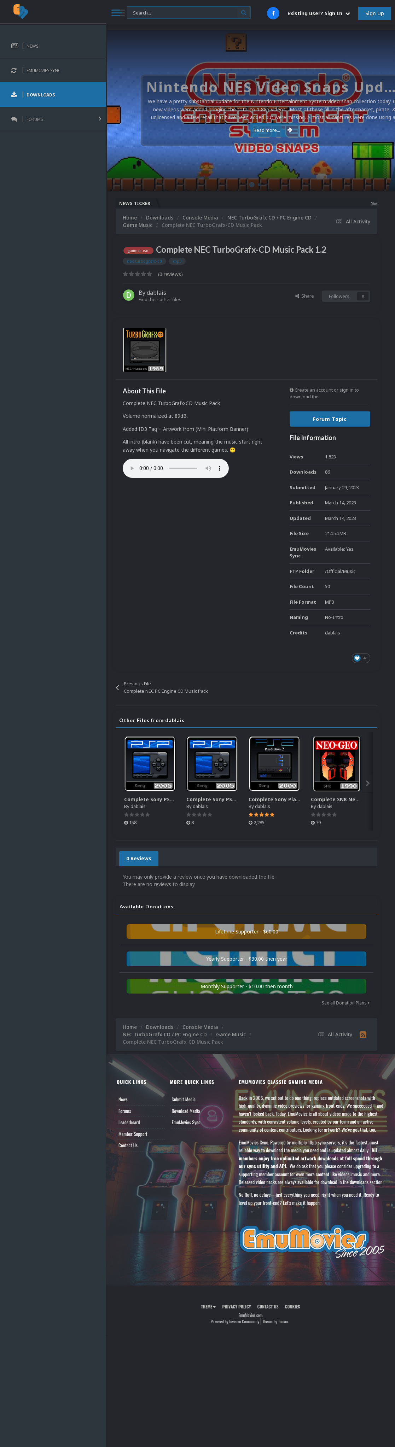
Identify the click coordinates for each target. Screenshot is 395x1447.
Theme (208, 1307)
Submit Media (184, 1099)
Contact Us (128, 1145)
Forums (124, 1110)
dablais (156, 293)
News (123, 1099)
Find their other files (160, 299)
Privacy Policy (236, 1307)
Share (304, 296)
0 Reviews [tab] (138, 858)
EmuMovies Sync (186, 1122)
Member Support (132, 1133)
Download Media (186, 1110)
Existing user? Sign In (318, 13)
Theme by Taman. (275, 1321)
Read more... (249, 130)
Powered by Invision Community (235, 1321)
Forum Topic (330, 419)
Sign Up (374, 13)
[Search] (188, 13)
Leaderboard (129, 1122)
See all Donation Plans (345, 1003)
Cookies (292, 1307)
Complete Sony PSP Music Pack (163, 799)
